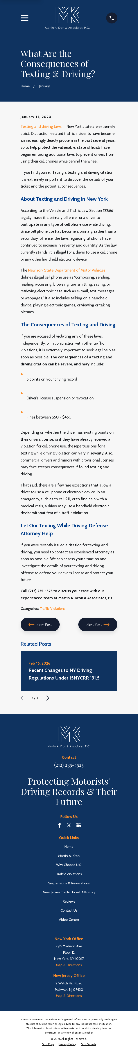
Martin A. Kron (69, 856)
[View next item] (45, 698)
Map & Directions (69, 965)
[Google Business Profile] (78, 825)
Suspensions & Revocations (69, 883)
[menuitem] (48, 1044)
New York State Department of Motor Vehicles (66, 270)
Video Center (69, 920)
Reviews (69, 901)
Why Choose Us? (69, 865)
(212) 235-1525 (69, 764)
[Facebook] (59, 825)
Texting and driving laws (41, 126)
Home (68, 846)
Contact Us (69, 910)
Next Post (97, 625)
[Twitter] (68, 825)
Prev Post (40, 625)
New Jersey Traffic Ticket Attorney (69, 892)
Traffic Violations (52, 608)
